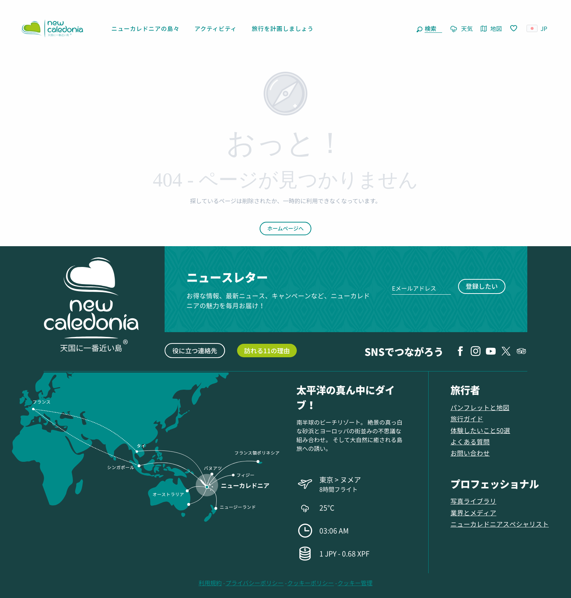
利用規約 (210, 582)
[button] (432, 28)
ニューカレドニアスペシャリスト (499, 524)
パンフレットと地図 (479, 407)
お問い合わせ (470, 453)
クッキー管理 (355, 582)
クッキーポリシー (310, 582)
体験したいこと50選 (480, 430)
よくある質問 (470, 441)
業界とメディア (473, 512)
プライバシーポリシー (254, 582)
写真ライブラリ (473, 501)
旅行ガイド (466, 418)
